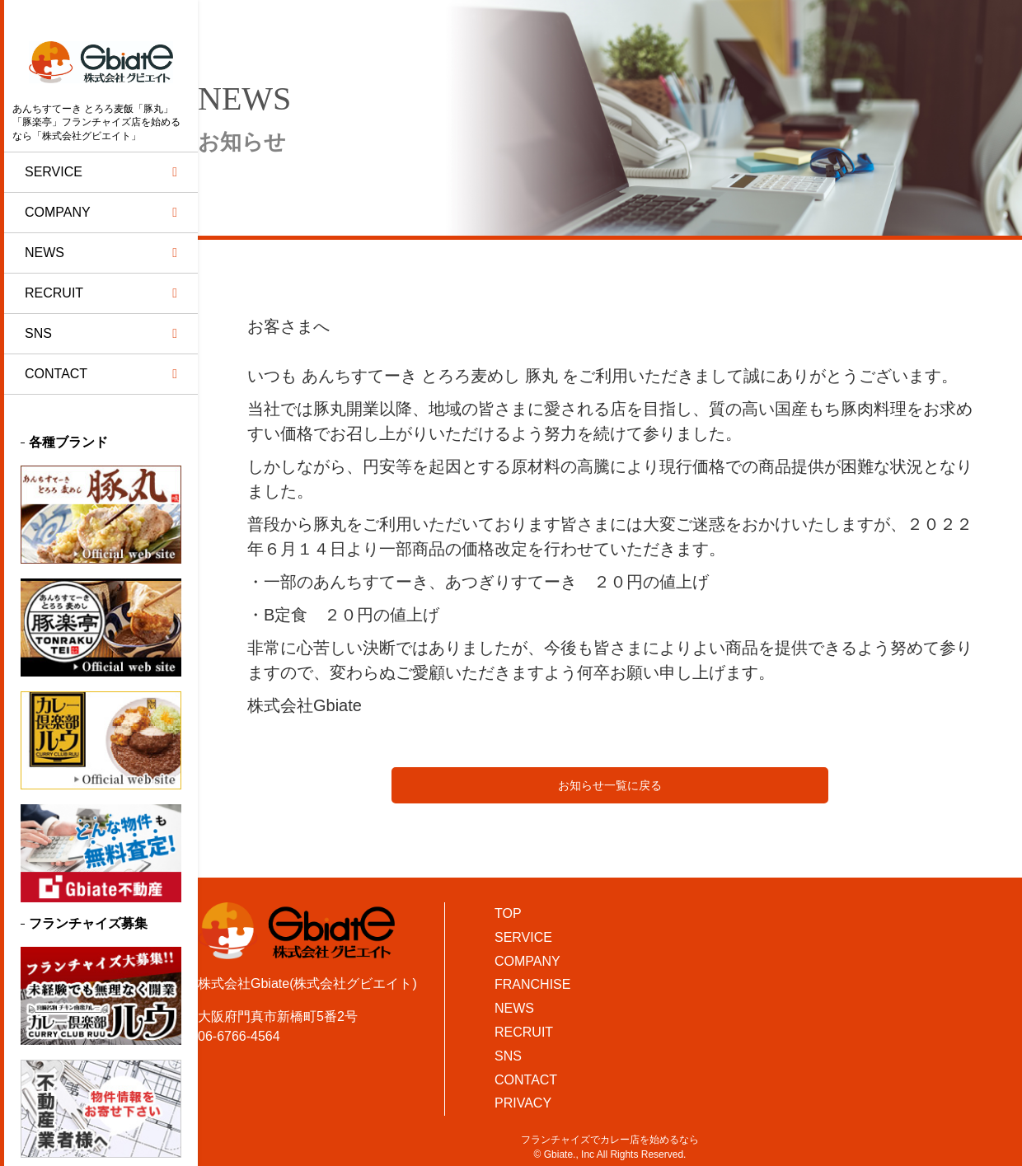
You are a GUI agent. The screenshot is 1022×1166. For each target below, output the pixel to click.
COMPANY (527, 961)
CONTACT (526, 1080)
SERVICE (523, 937)
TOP (508, 913)
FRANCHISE (532, 984)
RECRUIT (524, 1032)
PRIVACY (523, 1103)
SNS (508, 1056)
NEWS (514, 1008)
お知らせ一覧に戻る (610, 785)
